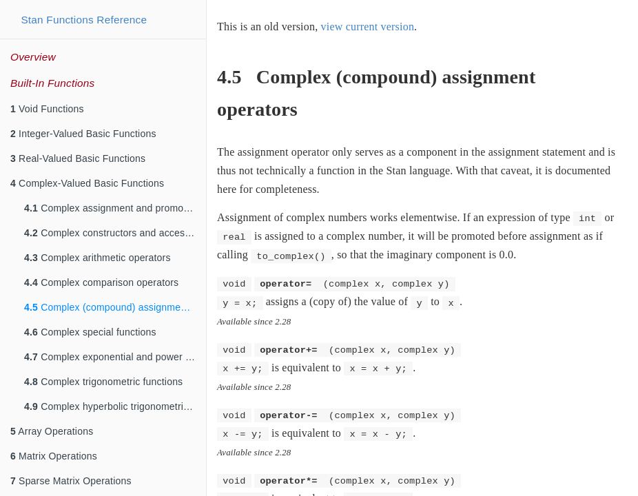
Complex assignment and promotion (112, 208)
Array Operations (51, 431)
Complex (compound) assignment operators (115, 307)
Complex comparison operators (101, 282)
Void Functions (47, 108)
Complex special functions (90, 332)
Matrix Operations (53, 456)
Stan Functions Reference (84, 19)
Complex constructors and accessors (114, 232)
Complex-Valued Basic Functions (87, 183)
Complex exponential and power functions (115, 356)
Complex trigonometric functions (103, 381)
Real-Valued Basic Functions (77, 158)
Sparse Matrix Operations (71, 480)
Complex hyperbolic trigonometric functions (115, 406)
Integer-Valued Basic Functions (83, 133)
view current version (368, 26)
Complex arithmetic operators (97, 257)
